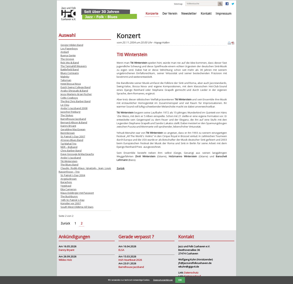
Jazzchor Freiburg (70, 111)
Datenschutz (191, 272)
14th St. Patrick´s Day (72, 200)
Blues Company (70, 73)
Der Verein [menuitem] (169, 14)
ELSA (121, 250)
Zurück (120, 168)
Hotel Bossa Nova (71, 83)
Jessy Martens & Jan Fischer (76, 94)
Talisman (66, 80)
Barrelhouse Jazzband (73, 119)
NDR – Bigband (69, 147)
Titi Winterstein (69, 161)
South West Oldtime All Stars (77, 207)
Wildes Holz (65, 260)
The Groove (67, 59)
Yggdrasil (66, 185)
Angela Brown (69, 178)
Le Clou (65, 105)
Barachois (66, 182)
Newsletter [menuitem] (189, 14)
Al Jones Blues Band (72, 140)
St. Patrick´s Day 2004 (73, 175)
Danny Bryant (68, 125)
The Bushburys (69, 196)
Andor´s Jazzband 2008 (74, 108)
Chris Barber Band (71, 150)
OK (180, 280)
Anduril (65, 52)
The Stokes (67, 115)
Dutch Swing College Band (75, 87)
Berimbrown (68, 133)
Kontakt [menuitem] (206, 14)
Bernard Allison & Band (74, 122)
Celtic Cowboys (69, 97)
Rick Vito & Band (70, 62)
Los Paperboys (69, 48)
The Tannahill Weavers (74, 66)
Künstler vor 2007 (71, 203)
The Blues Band (69, 164)
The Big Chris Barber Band (75, 101)
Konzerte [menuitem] (152, 14)
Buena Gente (68, 55)
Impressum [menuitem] (223, 14)
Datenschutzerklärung (163, 280)
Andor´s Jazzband (71, 157)
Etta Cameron (68, 189)
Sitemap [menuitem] (178, 3)
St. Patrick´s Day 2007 (73, 136)
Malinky (65, 76)
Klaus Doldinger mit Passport (77, 193)
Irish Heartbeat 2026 (130, 260)
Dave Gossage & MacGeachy (77, 154)
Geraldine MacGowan (73, 129)
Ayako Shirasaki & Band (74, 90)
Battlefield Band (70, 69)
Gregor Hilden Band (72, 45)
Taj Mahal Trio (68, 143)
